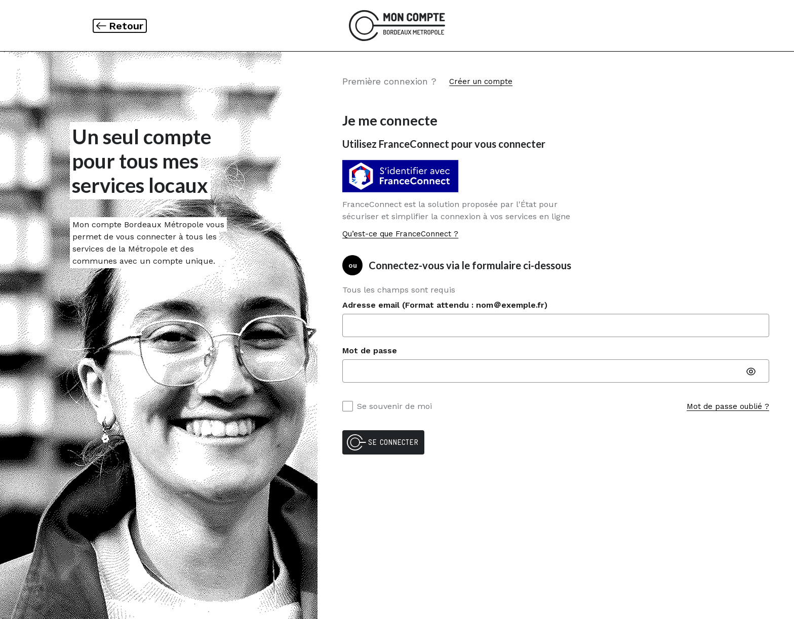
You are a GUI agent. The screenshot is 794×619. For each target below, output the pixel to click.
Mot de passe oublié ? (728, 406)
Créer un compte (480, 81)
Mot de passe (369, 350)
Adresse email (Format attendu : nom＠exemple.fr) (444, 305)
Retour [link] (127, 25)
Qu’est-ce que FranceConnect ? (400, 233)
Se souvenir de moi (387, 406)
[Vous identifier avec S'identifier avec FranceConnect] (403, 176)
